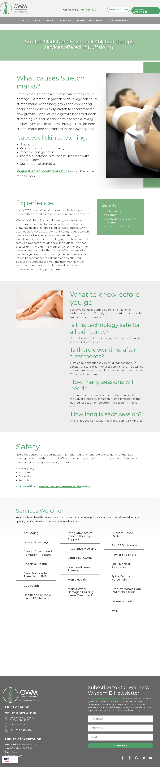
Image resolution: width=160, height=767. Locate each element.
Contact (76, 27)
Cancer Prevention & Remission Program (38, 547)
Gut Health (31, 579)
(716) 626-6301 (88, 9)
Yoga (115, 604)
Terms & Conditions (133, 763)
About (26, 20)
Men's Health (77, 573)
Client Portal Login (118, 9)
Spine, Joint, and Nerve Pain (123, 572)
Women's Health (123, 595)
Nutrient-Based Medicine (122, 528)
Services (65, 20)
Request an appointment (38, 165)
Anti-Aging (31, 526)
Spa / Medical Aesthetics (121, 559)
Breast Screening (36, 536)
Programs (95, 20)
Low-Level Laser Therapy (79, 562)
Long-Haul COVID (80, 551)
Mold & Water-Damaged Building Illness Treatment (81, 586)
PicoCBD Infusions (124, 539)
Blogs (81, 20)
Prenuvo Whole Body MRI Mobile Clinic (126, 584)
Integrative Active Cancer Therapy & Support (80, 530)
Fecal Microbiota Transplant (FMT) (35, 568)
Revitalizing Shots (124, 548)
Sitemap (151, 763)
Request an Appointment (140, 10)
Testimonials (117, 20)
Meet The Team (43, 20)
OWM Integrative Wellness (106, 692)
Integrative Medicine (82, 542)
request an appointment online (60, 480)
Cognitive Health (35, 557)
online (64, 165)
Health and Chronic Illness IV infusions (37, 590)
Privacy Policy (111, 763)
